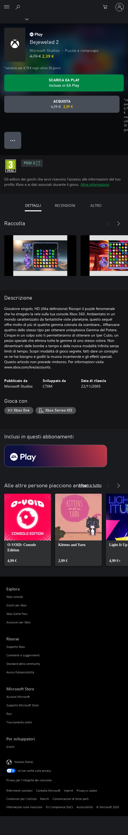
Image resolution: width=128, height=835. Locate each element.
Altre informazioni (95, 184)
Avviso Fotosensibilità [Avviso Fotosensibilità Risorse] (20, 672)
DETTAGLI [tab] (33, 205)
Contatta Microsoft (48, 790)
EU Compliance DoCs (59, 807)
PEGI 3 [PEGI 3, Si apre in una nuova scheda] (32, 163)
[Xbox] (14, 18)
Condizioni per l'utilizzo (21, 798)
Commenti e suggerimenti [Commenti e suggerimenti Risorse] (23, 655)
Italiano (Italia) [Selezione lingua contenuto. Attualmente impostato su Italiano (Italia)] (23, 761)
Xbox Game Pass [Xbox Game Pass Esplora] (17, 613)
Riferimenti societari (19, 790)
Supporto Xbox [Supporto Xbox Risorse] (15, 646)
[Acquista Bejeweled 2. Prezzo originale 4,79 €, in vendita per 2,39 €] (62, 104)
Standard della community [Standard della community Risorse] (23, 663)
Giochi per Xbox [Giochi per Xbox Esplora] (16, 605)
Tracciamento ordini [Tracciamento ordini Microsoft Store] (19, 722)
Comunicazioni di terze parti (70, 798)
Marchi (44, 798)
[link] (27, 530)
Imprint (68, 790)
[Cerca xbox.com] (18, 7)
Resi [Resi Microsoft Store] (9, 713)
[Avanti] (118, 223)
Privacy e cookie (87, 790)
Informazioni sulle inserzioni (24, 807)
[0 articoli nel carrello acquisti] (106, 7)
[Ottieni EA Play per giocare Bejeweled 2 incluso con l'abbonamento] (64, 82)
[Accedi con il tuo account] (119, 7)
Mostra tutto (90, 485)
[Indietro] (108, 223)
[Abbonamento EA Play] (55, 456)
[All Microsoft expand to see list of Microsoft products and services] (6, 7)
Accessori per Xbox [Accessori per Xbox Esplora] (18, 622)
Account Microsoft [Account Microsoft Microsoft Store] (18, 696)
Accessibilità (85, 807)
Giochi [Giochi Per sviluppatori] (10, 746)
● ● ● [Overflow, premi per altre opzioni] (12, 140)
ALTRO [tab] (95, 205)
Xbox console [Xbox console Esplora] (14, 596)
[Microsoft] (63, 4)
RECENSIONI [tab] (65, 205)
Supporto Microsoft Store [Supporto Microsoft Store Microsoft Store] (22, 705)
